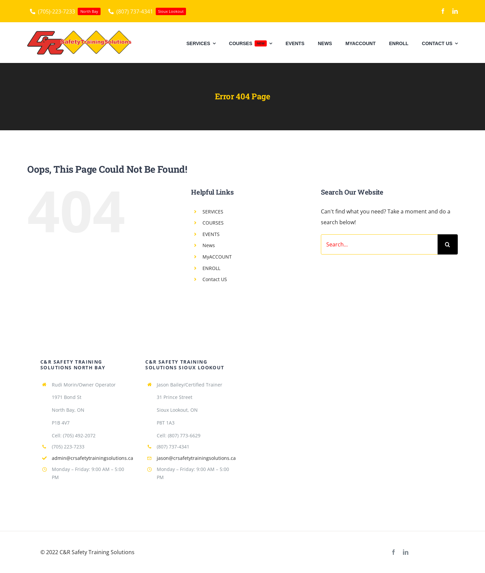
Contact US (214, 279)
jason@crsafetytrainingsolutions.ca (196, 458)
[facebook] (443, 11)
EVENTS (211, 234)
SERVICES (212, 211)
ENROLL (211, 268)
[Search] (448, 244)
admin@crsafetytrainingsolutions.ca (92, 458)
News (208, 245)
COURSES (213, 223)
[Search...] (379, 244)
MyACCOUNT (217, 257)
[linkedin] (455, 11)
